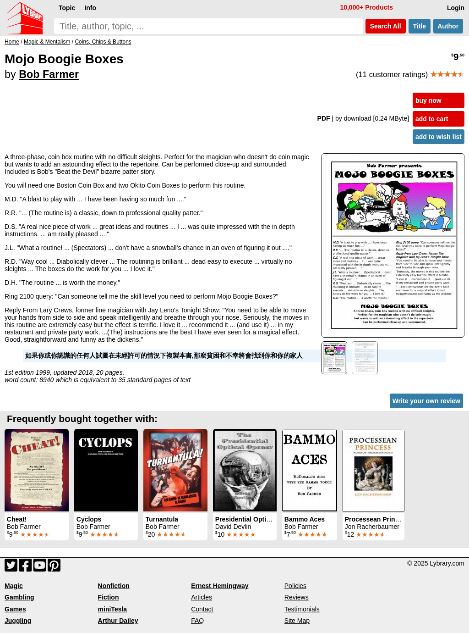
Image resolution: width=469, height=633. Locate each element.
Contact (202, 609)
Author (448, 26)
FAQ (197, 620)
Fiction (108, 597)
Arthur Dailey (118, 620)
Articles (201, 597)
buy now (428, 100)
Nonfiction (114, 585)
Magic (14, 585)
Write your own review (426, 401)
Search (385, 26)
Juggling (18, 620)
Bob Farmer (49, 74)
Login (455, 7)
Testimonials (302, 609)
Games (15, 609)
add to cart (431, 118)
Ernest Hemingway (219, 585)
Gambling (19, 597)
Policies (295, 585)
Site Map (297, 620)
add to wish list (438, 136)
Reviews (296, 597)
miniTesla (112, 609)
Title (419, 26)
